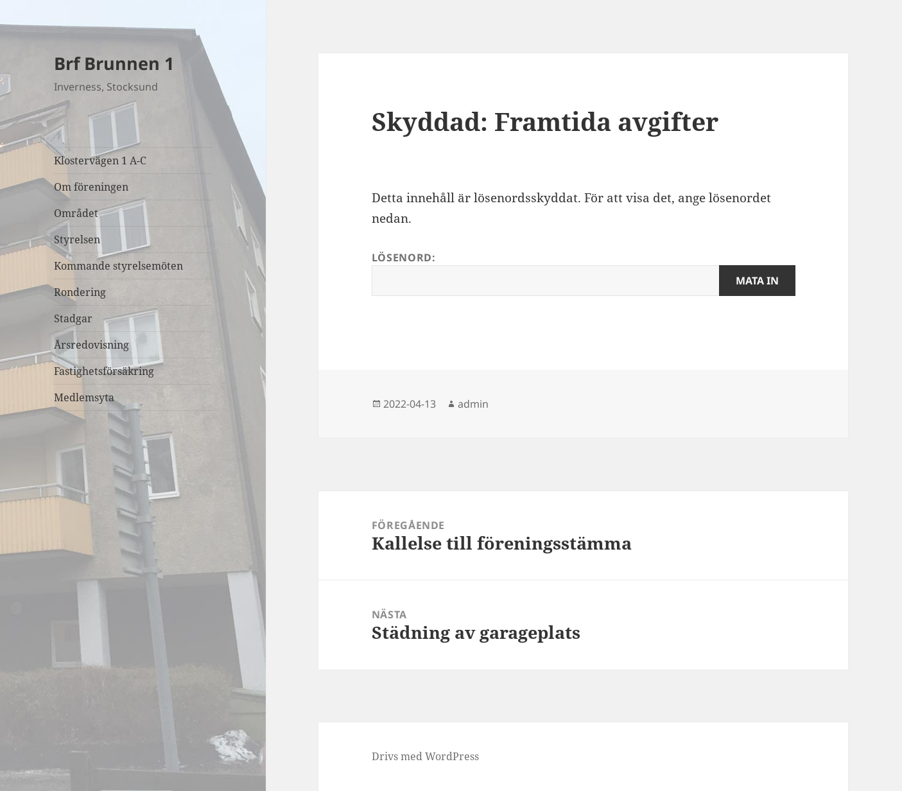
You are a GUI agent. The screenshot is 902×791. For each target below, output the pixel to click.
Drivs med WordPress (425, 756)
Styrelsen (77, 239)
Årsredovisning (91, 345)
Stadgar (73, 318)
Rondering (80, 292)
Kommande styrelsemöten (118, 266)
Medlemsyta (84, 397)
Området (76, 213)
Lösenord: (583, 273)
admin (473, 404)
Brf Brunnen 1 (114, 63)
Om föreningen (91, 187)
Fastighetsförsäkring (104, 371)
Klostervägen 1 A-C (100, 160)
